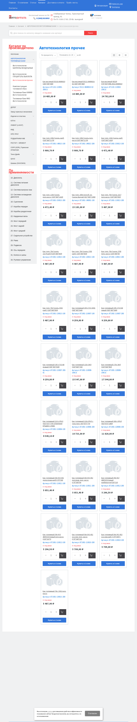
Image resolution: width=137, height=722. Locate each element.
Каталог (21, 26)
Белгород (116, 7)
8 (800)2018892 (42, 18)
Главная (12, 26)
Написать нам (117, 4)
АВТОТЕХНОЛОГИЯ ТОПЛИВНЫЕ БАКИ (41, 26)
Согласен (92, 713)
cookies (50, 711)
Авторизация (102, 5)
